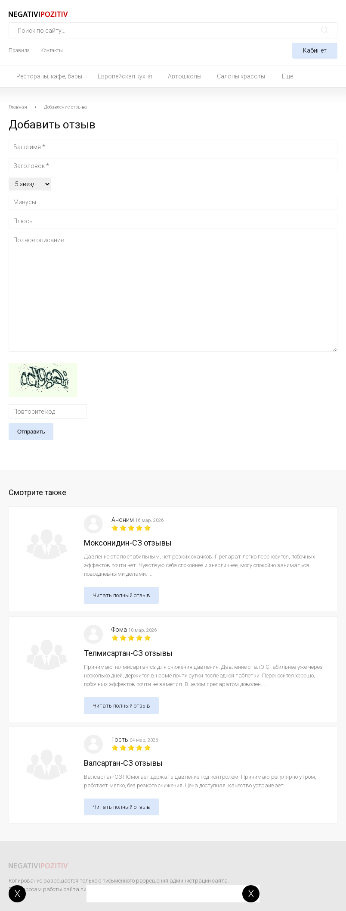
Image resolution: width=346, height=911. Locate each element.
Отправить (31, 431)
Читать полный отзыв (121, 595)
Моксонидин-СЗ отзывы (128, 542)
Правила (19, 50)
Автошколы (184, 76)
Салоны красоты (241, 76)
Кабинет (315, 50)
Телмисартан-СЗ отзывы (128, 653)
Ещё (287, 76)
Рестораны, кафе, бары (49, 76)
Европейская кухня (125, 76)
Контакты (51, 50)
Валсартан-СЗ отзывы (123, 762)
